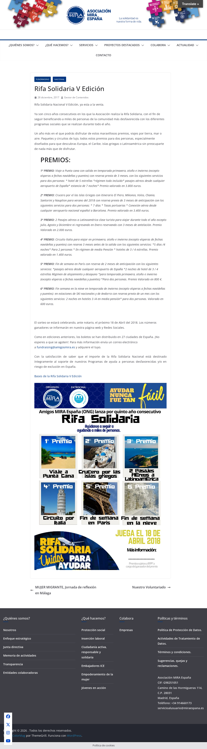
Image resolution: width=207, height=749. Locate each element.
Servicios (86, 45)
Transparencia (13, 664)
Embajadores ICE (93, 666)
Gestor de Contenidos (76, 97)
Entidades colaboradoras (20, 673)
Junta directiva (13, 647)
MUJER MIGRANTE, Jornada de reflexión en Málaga (63, 590)
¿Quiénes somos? (21, 45)
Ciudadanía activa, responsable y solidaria (94, 652)
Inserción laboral (93, 638)
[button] (36, 45)
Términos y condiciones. (174, 652)
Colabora (158, 45)
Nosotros (9, 630)
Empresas (126, 630)
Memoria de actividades (19, 655)
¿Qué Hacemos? (56, 45)
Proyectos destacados (122, 45)
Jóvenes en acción (93, 688)
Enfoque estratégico (17, 638)
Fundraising (42, 79)
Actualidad (185, 45)
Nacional (59, 79)
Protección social (93, 630)
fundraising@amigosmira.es (56, 347)
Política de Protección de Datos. (180, 630)
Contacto (103, 55)
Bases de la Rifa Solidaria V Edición (58, 376)
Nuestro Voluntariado (151, 587)
